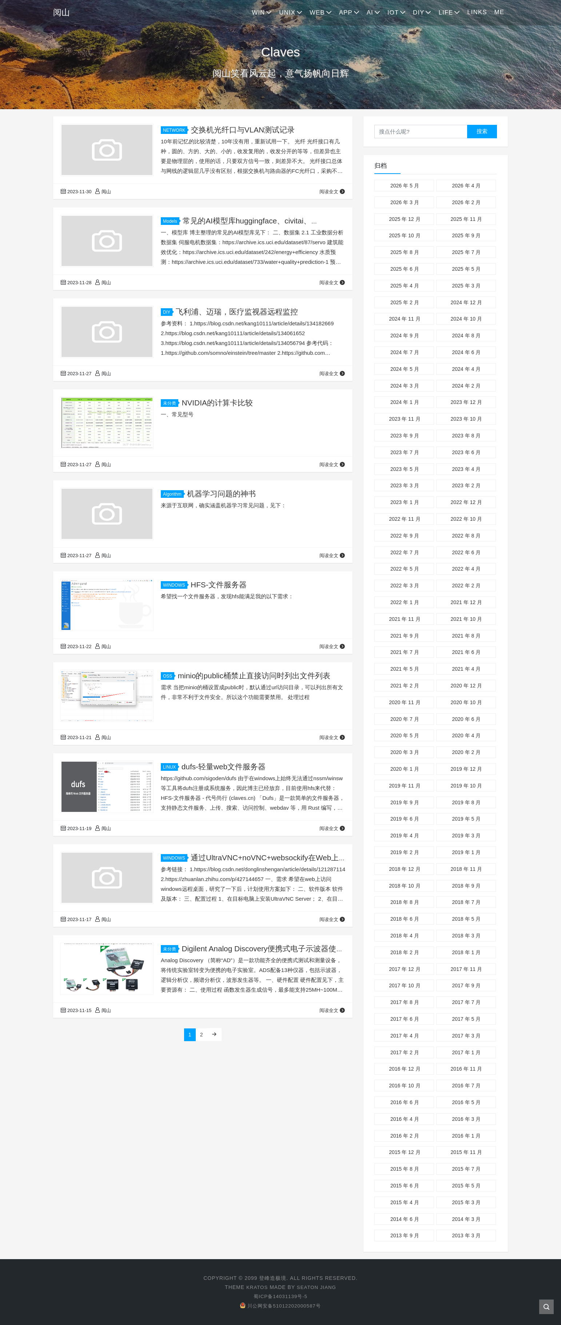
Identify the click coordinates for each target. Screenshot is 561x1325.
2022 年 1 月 (404, 602)
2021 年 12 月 (466, 602)
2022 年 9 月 (404, 536)
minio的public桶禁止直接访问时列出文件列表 (254, 675)
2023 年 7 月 (404, 452)
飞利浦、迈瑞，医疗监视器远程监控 (237, 312)
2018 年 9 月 (466, 886)
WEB (317, 12)
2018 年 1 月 (466, 952)
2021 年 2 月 (404, 686)
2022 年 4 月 (466, 569)
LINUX (170, 767)
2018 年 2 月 (404, 952)
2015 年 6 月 (404, 1186)
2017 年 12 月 (404, 969)
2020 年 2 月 (466, 752)
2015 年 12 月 (404, 1152)
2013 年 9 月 (404, 1235)
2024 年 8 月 (466, 335)
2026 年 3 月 (404, 202)
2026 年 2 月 (466, 202)
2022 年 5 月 (404, 569)
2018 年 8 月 (404, 902)
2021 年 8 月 (466, 636)
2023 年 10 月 (466, 419)
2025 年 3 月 (466, 286)
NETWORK (175, 130)
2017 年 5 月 (466, 1019)
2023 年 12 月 (466, 402)
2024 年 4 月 (466, 369)
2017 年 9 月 (466, 985)
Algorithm (173, 494)
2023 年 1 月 (404, 502)
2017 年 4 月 (404, 1036)
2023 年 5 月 (404, 469)
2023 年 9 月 (404, 436)
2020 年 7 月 (404, 719)
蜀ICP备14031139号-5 (280, 1296)
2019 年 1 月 (466, 852)
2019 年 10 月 (466, 786)
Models (171, 221)
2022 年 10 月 (466, 519)
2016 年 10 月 (404, 1085)
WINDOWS (175, 585)
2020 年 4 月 (466, 735)
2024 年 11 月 (404, 319)
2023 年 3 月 (404, 485)
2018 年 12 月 (404, 869)
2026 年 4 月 (466, 186)
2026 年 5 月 (404, 186)
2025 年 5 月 (466, 269)
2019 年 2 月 (404, 852)
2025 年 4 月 (404, 286)
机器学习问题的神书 (221, 493)
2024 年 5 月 (404, 369)
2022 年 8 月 (466, 536)
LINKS (477, 12)
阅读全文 (332, 191)
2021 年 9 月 (404, 636)
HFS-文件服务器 (219, 584)
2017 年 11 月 (466, 969)
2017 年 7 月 (466, 1002)
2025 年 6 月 (404, 269)
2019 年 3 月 (466, 835)
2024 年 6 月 (466, 352)
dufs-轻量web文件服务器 (224, 766)
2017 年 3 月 (466, 1036)
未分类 (170, 403)
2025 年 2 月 (404, 302)
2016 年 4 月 (404, 1119)
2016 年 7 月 (466, 1085)
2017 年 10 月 (404, 985)
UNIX (287, 12)
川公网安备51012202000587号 (280, 1306)
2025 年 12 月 (404, 219)
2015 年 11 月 (466, 1152)
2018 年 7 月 (466, 902)
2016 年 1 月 (466, 1136)
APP (346, 12)
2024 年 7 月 (404, 352)
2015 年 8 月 (404, 1169)
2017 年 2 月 (404, 1052)
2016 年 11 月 (466, 1069)
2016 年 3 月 (466, 1119)
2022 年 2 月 (466, 585)
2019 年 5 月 (466, 819)
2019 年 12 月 (466, 769)
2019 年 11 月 (404, 786)
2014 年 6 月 (404, 1219)
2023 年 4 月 (466, 469)
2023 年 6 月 (466, 452)
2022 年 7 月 (404, 552)
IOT (393, 12)
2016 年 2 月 (404, 1136)
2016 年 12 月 (404, 1069)
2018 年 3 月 (466, 936)
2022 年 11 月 (404, 519)
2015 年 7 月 (466, 1169)
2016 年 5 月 (466, 1102)
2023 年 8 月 (466, 436)
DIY (418, 12)
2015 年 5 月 (466, 1186)
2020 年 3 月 (404, 752)
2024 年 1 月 (404, 402)
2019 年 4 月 (404, 835)
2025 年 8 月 (404, 252)
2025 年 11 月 (466, 219)
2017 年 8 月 (404, 1002)
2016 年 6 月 (404, 1102)
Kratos (256, 1287)
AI (370, 12)
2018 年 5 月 (466, 919)
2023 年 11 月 (404, 419)
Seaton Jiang (317, 1287)
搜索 (482, 131)
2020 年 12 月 (466, 686)
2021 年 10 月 (466, 619)
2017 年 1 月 (466, 1052)
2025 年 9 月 (466, 235)
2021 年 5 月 (404, 669)
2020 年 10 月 (466, 702)
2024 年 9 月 (404, 335)
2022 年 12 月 (466, 502)
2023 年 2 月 (466, 485)
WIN (258, 12)
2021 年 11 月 (404, 619)
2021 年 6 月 (466, 652)
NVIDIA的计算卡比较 (217, 402)
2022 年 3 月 (404, 585)
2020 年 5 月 (404, 735)
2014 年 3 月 (466, 1219)
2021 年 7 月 (404, 652)
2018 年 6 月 (404, 919)
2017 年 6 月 (404, 1019)
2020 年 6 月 (466, 719)
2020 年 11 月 (404, 702)
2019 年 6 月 (404, 819)
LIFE (445, 12)
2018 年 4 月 (404, 936)
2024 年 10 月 (466, 319)
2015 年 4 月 (404, 1202)
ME (499, 12)
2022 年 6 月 (466, 552)
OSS (168, 676)
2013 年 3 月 (466, 1235)
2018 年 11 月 (466, 869)
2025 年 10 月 (404, 235)
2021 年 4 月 (466, 669)
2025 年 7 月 (466, 252)
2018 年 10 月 (404, 886)
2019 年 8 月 (466, 802)
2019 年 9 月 (404, 802)
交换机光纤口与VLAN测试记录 (243, 130)
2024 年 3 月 (404, 386)
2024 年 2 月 (466, 386)
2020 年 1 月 (404, 769)
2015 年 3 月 (466, 1202)
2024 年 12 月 (466, 302)
